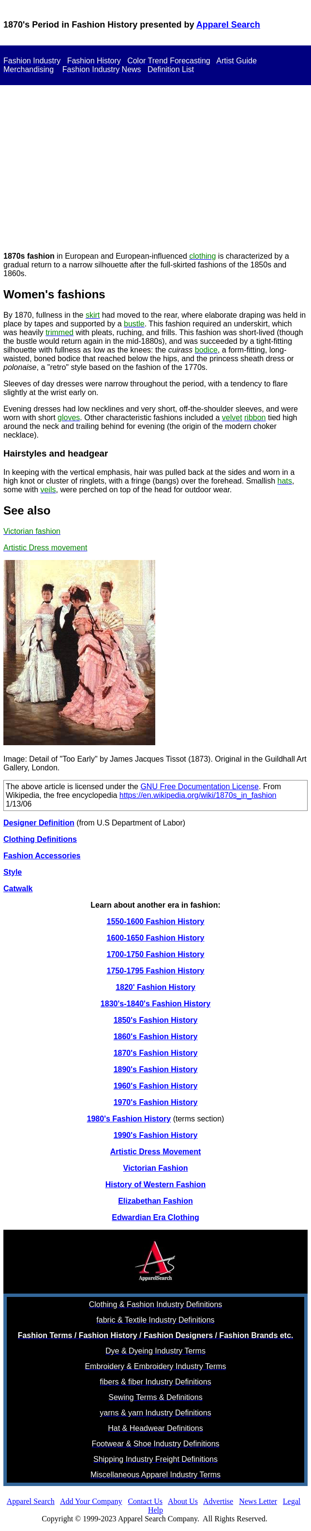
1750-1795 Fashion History (156, 971)
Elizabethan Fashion (155, 1201)
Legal (291, 1501)
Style (12, 872)
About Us (183, 1501)
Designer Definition (38, 823)
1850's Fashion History (156, 1020)
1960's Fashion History (156, 1086)
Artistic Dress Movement (155, 1152)
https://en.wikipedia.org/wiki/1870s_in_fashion (198, 795)
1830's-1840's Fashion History (155, 1004)
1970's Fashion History (156, 1102)
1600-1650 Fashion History (156, 938)
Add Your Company (91, 1501)
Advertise (218, 1501)
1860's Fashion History (156, 1036)
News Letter (258, 1501)
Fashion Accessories (41, 856)
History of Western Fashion (155, 1184)
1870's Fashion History (156, 1053)
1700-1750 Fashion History (156, 954)
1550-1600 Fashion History (156, 921)
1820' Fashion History (155, 987)
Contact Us (145, 1501)
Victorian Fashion (155, 1168)
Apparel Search (228, 24)
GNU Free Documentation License (199, 786)
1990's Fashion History (156, 1135)
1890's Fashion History (156, 1069)
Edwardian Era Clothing (155, 1217)
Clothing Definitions (40, 839)
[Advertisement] (155, 161)
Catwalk (17, 888)
